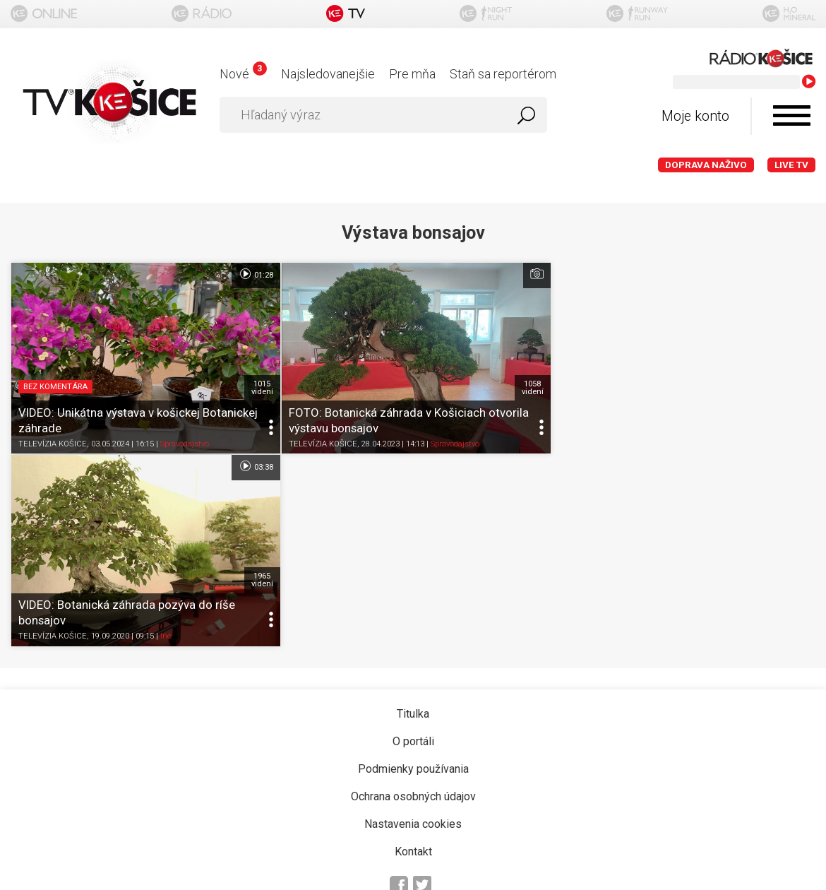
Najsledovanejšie (328, 73)
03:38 (790, 274)
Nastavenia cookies (413, 629)
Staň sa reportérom (503, 73)
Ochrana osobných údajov (413, 602)
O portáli (413, 547)
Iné (702, 442)
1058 (528, 386)
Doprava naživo (706, 165)
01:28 (254, 274)
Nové (243, 73)
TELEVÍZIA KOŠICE (52, 442)
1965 (797, 386)
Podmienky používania (413, 574)
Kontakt (413, 657)
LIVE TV (791, 165)
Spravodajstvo (184, 442)
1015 (260, 386)
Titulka (413, 519)
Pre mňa (412, 73)
